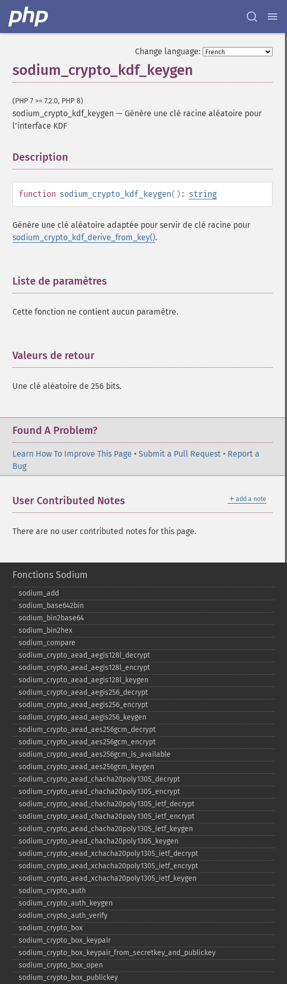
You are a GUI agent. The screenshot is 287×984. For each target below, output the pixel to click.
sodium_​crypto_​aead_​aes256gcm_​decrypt (87, 729)
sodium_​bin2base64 (51, 618)
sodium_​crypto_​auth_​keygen (66, 903)
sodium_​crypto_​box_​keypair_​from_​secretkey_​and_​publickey (117, 952)
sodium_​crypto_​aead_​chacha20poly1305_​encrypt (99, 791)
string (203, 194)
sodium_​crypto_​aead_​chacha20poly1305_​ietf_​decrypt (106, 804)
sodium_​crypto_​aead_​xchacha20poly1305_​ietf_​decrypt (108, 853)
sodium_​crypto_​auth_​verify (63, 915)
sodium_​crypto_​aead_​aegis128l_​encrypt (84, 667)
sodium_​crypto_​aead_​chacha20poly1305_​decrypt (99, 779)
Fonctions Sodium (49, 575)
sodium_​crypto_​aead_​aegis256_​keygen (82, 717)
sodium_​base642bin (51, 605)
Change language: (168, 51)
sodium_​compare (47, 642)
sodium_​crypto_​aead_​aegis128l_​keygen (83, 680)
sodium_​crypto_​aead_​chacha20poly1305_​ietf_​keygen (106, 828)
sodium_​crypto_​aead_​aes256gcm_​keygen (86, 766)
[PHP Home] (29, 16)
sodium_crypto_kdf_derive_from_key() (83, 237)
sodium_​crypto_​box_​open (61, 965)
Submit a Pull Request (180, 454)
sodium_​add (39, 593)
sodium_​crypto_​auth (52, 890)
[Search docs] (251, 16)
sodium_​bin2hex (45, 630)
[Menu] (272, 16)
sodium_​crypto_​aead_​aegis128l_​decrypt (84, 655)
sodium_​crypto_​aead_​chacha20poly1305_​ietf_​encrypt (106, 816)
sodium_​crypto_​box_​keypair (65, 940)
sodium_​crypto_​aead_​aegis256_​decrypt (83, 692)
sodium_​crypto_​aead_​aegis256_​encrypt (83, 704)
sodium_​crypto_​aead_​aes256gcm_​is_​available (95, 754)
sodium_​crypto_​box (51, 928)
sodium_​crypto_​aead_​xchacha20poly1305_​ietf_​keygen (108, 878)
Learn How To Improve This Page (72, 454)
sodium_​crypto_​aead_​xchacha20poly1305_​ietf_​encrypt (108, 866)
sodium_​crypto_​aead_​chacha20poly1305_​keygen (98, 841)
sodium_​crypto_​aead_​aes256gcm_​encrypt (87, 742)
